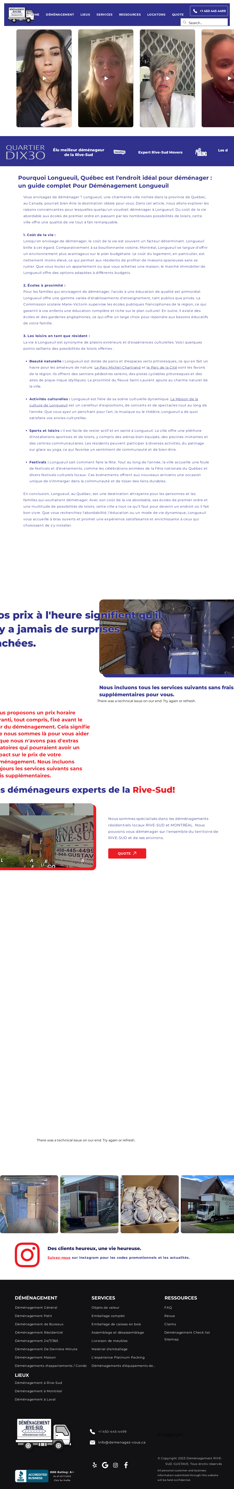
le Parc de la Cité (162, 367)
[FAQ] (191, 1307)
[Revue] (191, 1316)
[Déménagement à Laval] (51, 1399)
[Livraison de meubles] (123, 1340)
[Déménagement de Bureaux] (53, 1324)
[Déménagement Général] (42, 1307)
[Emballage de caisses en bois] (123, 1324)
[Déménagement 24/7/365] (51, 1340)
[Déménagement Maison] (51, 1357)
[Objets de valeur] (123, 1307)
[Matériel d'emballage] (123, 1349)
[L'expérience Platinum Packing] (123, 1357)
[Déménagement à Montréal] (51, 1391)
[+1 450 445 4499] (209, 11)
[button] (59, 14)
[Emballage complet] (124, 1316)
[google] (105, 1465)
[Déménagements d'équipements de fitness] (123, 1365)
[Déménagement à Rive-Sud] (51, 1383)
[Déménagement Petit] (42, 1316)
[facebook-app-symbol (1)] (126, 1465)
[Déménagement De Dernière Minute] (51, 1349)
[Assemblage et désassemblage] (123, 1332)
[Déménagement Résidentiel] (51, 1332)
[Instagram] (115, 1465)
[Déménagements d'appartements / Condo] (51, 1365)
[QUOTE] (127, 853)
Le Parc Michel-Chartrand (117, 367)
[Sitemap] (191, 1339)
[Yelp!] (95, 1465)
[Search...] (204, 23)
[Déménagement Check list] (191, 1332)
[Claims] (191, 1324)
